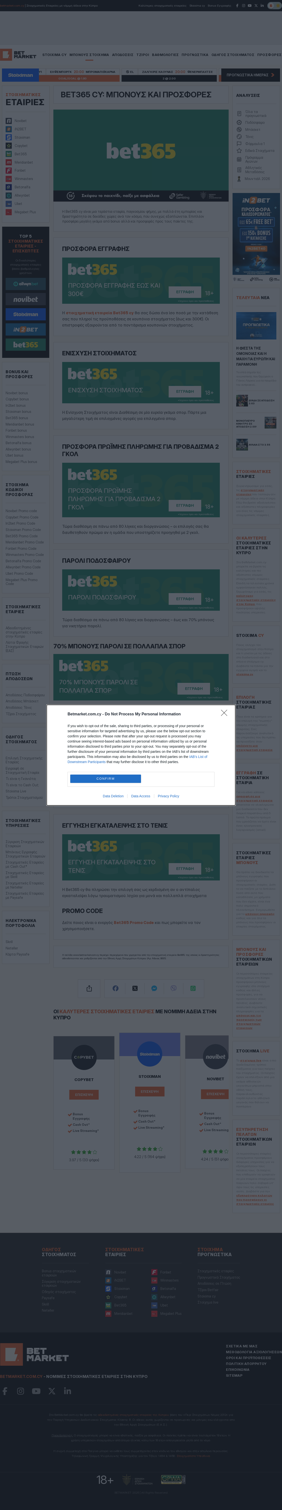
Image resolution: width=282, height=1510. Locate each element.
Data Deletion (113, 796)
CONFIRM (105, 778)
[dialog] (141, 755)
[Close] (225, 714)
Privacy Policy (168, 796)
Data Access (140, 796)
